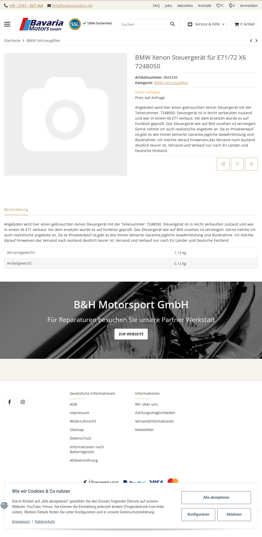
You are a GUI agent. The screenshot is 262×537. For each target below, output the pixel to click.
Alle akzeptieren (216, 497)
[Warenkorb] (244, 24)
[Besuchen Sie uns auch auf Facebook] (9, 402)
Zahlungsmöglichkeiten (155, 412)
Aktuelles (185, 5)
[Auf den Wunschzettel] (237, 164)
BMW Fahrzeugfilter (171, 82)
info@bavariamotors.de (72, 5)
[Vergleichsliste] (232, 5)
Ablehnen (233, 514)
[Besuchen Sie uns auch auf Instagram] (22, 402)
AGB (73, 404)
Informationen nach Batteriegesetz (87, 449)
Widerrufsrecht (83, 421)
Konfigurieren (198, 514)
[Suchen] (143, 24)
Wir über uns (146, 404)
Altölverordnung (84, 460)
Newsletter (144, 429)
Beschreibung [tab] (16, 209)
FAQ (156, 5)
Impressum (79, 412)
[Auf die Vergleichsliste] (223, 164)
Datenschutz (80, 438)
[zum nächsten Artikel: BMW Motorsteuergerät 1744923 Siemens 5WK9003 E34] (251, 41)
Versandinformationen (154, 421)
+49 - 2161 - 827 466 (26, 5)
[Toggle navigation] (7, 24)
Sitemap (77, 429)
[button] (220, 6)
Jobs (168, 5)
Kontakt (204, 5)
